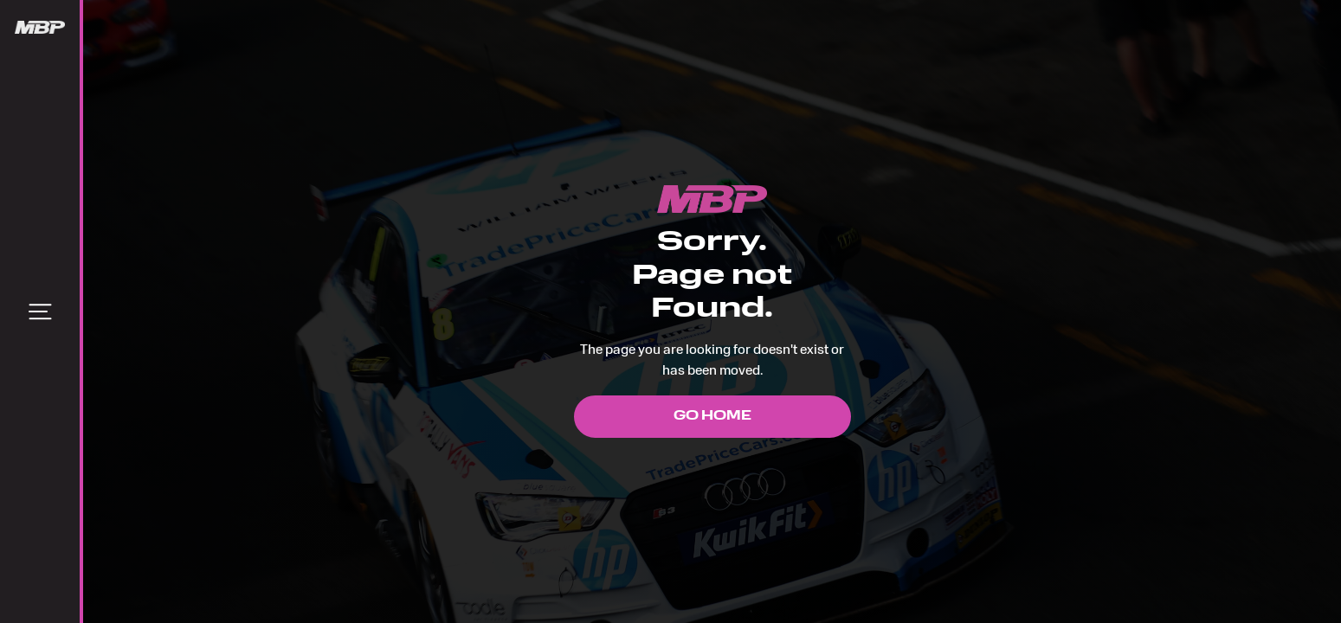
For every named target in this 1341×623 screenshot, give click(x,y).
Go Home (712, 416)
